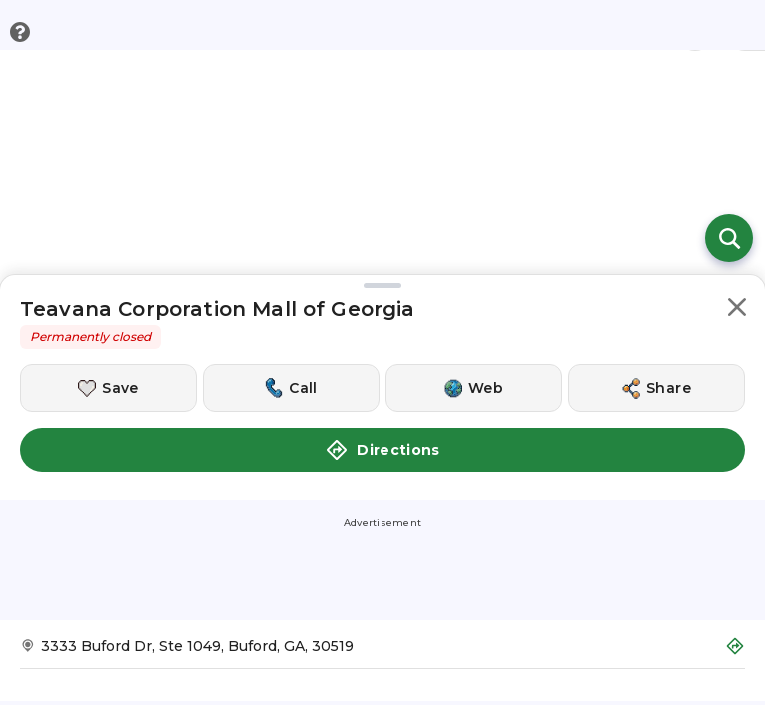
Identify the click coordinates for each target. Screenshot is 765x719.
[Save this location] (108, 388)
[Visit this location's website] (473, 388)
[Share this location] (656, 388)
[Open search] (729, 238)
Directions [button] (382, 450)
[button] (737, 310)
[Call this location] (291, 388)
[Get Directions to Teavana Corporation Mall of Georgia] (382, 652)
